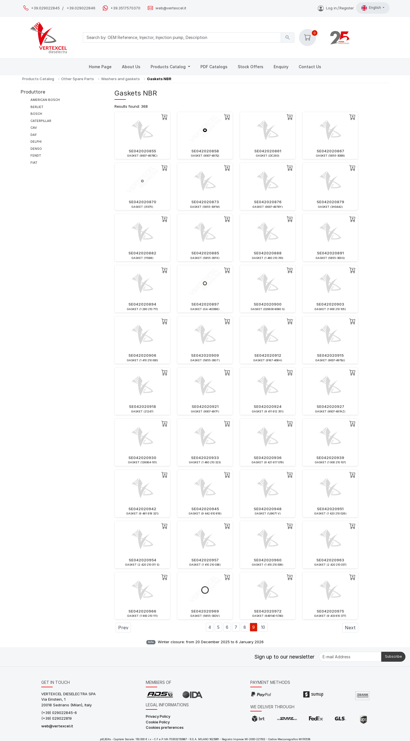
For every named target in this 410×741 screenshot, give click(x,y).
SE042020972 (268, 611)
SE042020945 (205, 509)
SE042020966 (142, 611)
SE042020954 (142, 560)
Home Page (100, 66)
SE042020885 (205, 253)
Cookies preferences (165, 727)
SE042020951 (330, 509)
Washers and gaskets (120, 78)
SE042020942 (142, 509)
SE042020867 (330, 151)
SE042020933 (205, 457)
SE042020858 (205, 151)
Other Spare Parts (77, 78)
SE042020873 (205, 202)
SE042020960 (268, 560)
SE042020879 (330, 202)
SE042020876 (268, 202)
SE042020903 (330, 304)
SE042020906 (142, 355)
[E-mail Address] (350, 657)
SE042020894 (142, 304)
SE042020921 (205, 406)
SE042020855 (142, 151)
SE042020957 (205, 560)
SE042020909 (205, 355)
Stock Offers (250, 66)
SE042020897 (205, 304)
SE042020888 (268, 253)
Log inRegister (336, 8)
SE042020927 (330, 406)
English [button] (371, 8)
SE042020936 (268, 457)
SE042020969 (205, 611)
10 (263, 627)
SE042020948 (268, 509)
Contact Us (310, 66)
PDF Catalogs (213, 66)
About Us (131, 66)
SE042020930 (142, 457)
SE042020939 (330, 457)
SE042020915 (330, 355)
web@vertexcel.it (170, 8)
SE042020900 (268, 304)
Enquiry (281, 66)
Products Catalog (169, 66)
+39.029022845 (45, 8)
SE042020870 (142, 202)
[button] (307, 37)
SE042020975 (330, 611)
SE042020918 (142, 406)
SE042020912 (267, 355)
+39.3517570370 (125, 8)
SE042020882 (142, 253)
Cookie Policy (158, 722)
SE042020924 (268, 406)
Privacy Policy (158, 716)
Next (350, 627)
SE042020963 (330, 560)
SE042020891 (330, 253)
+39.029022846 (81, 8)
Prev (123, 627)
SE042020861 (267, 151)
